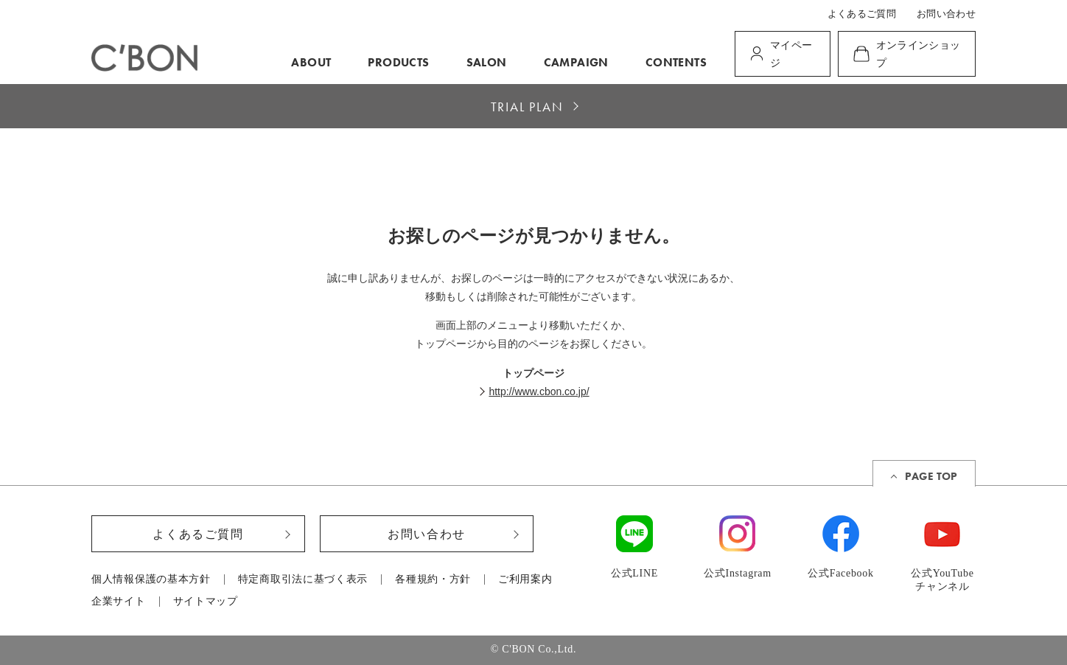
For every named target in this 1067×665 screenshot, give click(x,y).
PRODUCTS (398, 62)
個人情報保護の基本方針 (151, 579)
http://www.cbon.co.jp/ (539, 391)
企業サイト (118, 601)
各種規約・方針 (433, 579)
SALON (486, 62)
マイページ (791, 54)
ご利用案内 (525, 579)
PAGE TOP (931, 476)
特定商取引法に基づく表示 (303, 579)
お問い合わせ (946, 13)
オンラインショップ (918, 54)
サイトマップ (205, 601)
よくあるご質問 (862, 13)
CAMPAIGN (576, 62)
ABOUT (311, 62)
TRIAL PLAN (527, 106)
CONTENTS (676, 62)
